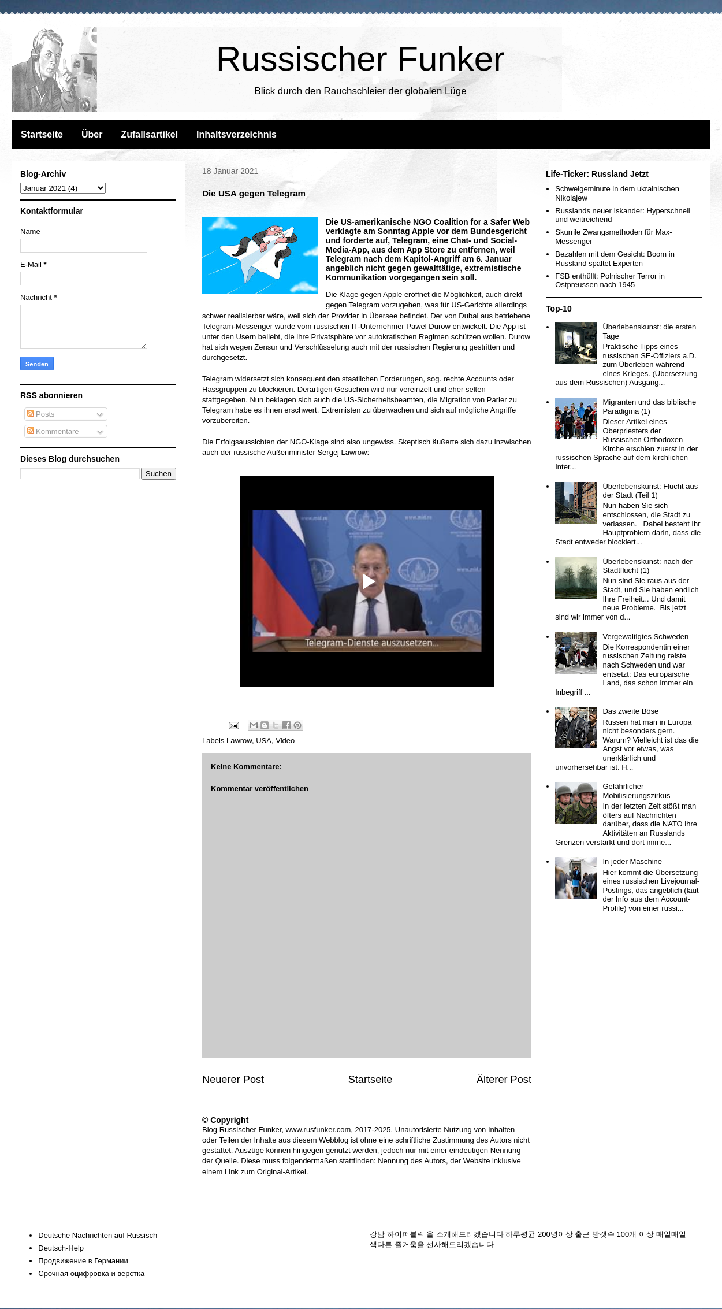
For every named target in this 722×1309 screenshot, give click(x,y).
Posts (41, 414)
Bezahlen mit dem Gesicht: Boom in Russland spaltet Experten (615, 259)
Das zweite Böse (630, 711)
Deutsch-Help (61, 1248)
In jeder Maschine (632, 861)
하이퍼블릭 (406, 1234)
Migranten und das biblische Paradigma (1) (649, 407)
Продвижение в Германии (83, 1260)
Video (285, 740)
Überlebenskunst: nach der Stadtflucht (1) (647, 566)
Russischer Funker (360, 58)
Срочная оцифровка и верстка (91, 1273)
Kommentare (53, 431)
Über (91, 134)
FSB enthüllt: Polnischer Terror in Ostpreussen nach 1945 (610, 281)
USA (263, 740)
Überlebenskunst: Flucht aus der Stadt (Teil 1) (650, 491)
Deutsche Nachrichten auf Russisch (97, 1235)
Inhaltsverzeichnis (236, 134)
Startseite (42, 134)
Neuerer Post (233, 1079)
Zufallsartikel (149, 134)
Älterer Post (504, 1079)
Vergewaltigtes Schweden (645, 636)
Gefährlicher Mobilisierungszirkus (636, 791)
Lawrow (239, 740)
